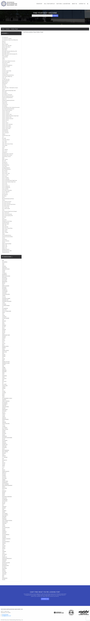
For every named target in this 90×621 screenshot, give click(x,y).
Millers (3, 157)
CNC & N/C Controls (6, 62)
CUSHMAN (4, 316)
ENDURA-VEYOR (5, 346)
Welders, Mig (4, 245)
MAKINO (4, 430)
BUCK (3, 284)
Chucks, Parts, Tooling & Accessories (8, 60)
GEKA (3, 360)
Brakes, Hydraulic (5, 55)
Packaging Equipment (6, 167)
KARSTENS (4, 405)
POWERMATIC (5, 482)
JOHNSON (4, 399)
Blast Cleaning (4, 48)
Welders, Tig (4, 247)
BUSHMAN (4, 287)
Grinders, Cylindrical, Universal (7, 118)
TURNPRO (4, 551)
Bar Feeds (4, 42)
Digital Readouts (5, 82)
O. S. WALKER (4, 457)
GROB (3, 373)
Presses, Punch (4, 184)
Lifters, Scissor (4, 150)
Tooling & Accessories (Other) (7, 236)
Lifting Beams (4, 152)
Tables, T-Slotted (5, 232)
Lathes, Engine (4, 145)
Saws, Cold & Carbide (6, 208)
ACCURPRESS (4, 261)
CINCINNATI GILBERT (6, 298)
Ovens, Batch (4, 166)
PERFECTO (4, 472)
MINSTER (4, 441)
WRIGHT (3, 569)
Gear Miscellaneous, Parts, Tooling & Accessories (11, 107)
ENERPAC (4, 347)
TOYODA (4, 545)
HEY (3, 382)
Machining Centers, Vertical (7, 155)
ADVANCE (4, 266)
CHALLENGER (4, 291)
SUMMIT (3, 528)
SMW (3, 509)
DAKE (3, 322)
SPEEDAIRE (4, 516)
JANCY (3, 396)
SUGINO (3, 526)
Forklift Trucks (4, 103)
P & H (3, 467)
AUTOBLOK (4, 273)
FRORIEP (3, 356)
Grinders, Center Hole (6, 111)
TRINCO (3, 547)
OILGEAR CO (4, 460)
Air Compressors (5, 37)
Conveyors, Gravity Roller (6, 70)
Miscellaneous (4, 162)
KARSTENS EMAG (5, 406)
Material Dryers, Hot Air (6, 156)
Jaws (3, 136)
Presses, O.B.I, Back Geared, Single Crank (9, 180)
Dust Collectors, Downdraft (7, 94)
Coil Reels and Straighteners (7, 65)
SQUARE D (4, 517)
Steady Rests (4, 219)
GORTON (4, 368)
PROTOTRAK (4, 488)
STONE (3, 524)
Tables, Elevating (5, 226)
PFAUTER (4, 474)
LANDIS (3, 416)
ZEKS (3, 576)
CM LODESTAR (5, 308)
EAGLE (3, 339)
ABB (3, 260)
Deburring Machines (5, 80)
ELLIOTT (3, 343)
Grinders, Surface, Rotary (6, 127)
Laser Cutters (4, 141)
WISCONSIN (4, 568)
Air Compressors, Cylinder (6, 38)
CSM (3, 313)
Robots (3, 197)
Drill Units (4, 84)
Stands (3, 218)
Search (55, 15)
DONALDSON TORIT (6, 335)
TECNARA (4, 536)
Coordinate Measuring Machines (8, 75)
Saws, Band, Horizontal (6, 202)
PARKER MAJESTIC (5, 471)
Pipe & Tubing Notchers (6, 169)
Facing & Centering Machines (7, 97)
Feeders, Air (4, 98)
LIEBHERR (4, 422)
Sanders (3, 200)
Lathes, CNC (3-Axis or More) (7, 143)
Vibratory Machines (5, 240)
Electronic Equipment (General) (7, 96)
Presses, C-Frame (5, 174)
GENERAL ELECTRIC (6, 361)
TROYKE (3, 548)
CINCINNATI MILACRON (6, 301)
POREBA (3, 479)
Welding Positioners (5, 249)
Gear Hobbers (4, 105)
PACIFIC (3, 469)
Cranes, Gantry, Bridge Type (7, 76)
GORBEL (3, 367)
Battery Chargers (5, 44)
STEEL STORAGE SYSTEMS (7, 520)
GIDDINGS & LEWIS (6, 363)
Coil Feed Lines (5, 63)
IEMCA (3, 394)
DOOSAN (4, 336)
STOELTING (4, 523)
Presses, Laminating (5, 179)
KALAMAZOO (4, 402)
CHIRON (3, 295)
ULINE (3, 552)
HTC (3, 389)
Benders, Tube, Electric (6, 46)
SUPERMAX (4, 531)
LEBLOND (4, 417)
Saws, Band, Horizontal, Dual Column (8, 204)
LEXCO (3, 420)
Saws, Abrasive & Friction (6, 201)
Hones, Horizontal (5, 132)
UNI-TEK (3, 555)
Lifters (3, 148)
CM (2, 306)
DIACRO (3, 330)
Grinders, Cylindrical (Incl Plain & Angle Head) (10, 115)
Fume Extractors (5, 104)
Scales (3, 209)
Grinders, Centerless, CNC (7, 114)
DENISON (4, 329)
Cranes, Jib (4, 77)
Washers (3, 242)
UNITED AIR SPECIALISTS (7, 558)
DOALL (3, 333)
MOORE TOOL (5, 444)
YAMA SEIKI (4, 572)
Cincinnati (4, 297)
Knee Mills (4, 138)
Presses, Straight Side (6, 186)
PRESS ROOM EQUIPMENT (7, 485)
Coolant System (5, 73)
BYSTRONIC (4, 288)
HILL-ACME (4, 384)
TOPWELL (4, 543)
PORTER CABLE (5, 481)
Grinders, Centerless (5, 112)
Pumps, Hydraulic (5, 188)
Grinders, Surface (5, 122)
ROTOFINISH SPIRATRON (7, 496)
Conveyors (4, 69)
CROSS (3, 312)
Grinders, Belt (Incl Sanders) (7, 110)
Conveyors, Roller (5, 72)
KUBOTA (3, 413)
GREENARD (4, 370)
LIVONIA (3, 426)
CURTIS (3, 315)
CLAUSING (4, 304)
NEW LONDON (5, 451)
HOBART (3, 387)
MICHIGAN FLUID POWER (7, 437)
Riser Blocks (4, 195)
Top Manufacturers (7, 256)
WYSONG (4, 571)
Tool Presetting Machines (6, 235)
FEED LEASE (4, 351)
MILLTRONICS (4, 440)
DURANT (4, 337)
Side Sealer (4, 216)
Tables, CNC (4, 225)
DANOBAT (4, 325)
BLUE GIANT (4, 280)
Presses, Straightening (6, 187)
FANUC (3, 349)
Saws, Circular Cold (5, 207)
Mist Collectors (5, 163)
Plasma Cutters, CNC (6, 173)
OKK (3, 461)
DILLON (3, 332)
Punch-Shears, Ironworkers (7, 190)
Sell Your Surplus (49, 3)
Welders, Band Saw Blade (6, 243)
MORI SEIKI (4, 446)
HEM (3, 380)
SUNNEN (4, 530)
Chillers (3, 58)
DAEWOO (4, 321)
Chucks (3, 59)
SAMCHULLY (4, 498)
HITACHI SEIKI (4, 385)
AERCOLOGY (4, 267)
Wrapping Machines (5, 252)
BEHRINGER (4, 274)
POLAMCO (4, 476)
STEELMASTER (5, 521)
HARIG (3, 377)
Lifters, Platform (5, 149)
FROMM (3, 354)
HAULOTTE (4, 378)
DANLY (3, 323)
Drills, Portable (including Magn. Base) (9, 90)
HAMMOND (4, 375)
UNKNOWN (4, 559)
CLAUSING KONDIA (6, 305)
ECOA (3, 342)
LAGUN (3, 415)
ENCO (3, 344)
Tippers (3, 233)
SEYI (3, 505)
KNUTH (3, 412)
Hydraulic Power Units (6, 135)
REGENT (3, 492)
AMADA (3, 270)
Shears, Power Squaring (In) (7, 214)
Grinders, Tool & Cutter (6, 128)
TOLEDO (3, 540)
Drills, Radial (4, 91)
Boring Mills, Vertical (6, 52)
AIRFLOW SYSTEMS (6, 269)
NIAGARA (4, 453)
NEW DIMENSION (5, 450)
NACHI (3, 448)
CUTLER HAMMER (5, 318)
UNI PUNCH (4, 554)
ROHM (3, 495)
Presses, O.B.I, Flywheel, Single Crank (8, 181)
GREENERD (4, 371)
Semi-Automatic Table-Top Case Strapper (9, 211)
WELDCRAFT (4, 564)
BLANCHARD (4, 278)
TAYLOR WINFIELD (5, 534)
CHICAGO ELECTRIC (6, 294)
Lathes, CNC (4, 142)
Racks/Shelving (5, 194)
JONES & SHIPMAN (5, 401)
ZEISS (3, 575)
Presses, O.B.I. (4, 183)
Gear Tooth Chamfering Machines (8, 108)
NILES (3, 454)
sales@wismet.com (6, 615)
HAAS (3, 374)
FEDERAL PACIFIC (5, 350)
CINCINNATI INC (5, 299)
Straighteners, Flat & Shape (7, 221)
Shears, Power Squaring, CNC (7, 215)
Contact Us (82, 3)
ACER (3, 263)
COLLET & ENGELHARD (6, 311)
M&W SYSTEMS (5, 429)
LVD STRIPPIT (4, 427)
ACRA (3, 264)
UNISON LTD (4, 557)
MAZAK (3, 434)
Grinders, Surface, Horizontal (7, 124)
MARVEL (3, 432)
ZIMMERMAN (4, 578)
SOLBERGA (4, 510)
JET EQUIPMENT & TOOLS (7, 398)
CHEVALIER (4, 292)
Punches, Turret (5, 193)
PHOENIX (4, 475)
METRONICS (4, 436)
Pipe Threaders (5, 170)
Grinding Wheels (5, 129)
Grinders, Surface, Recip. (6, 125)
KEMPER (3, 408)
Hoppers (3, 134)
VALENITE (4, 561)
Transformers (4, 239)
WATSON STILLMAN (6, 562)
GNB (3, 365)
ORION (3, 465)
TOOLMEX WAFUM (6, 541)
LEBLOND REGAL (5, 419)
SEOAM (3, 503)
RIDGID (3, 493)
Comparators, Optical (6, 66)
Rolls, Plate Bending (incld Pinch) (8, 198)
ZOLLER (3, 579)
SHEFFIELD (4, 506)
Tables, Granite (4, 229)
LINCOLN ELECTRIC (6, 423)
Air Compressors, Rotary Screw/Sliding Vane (10, 39)
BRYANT (3, 283)
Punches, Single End (5, 191)
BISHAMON (4, 277)
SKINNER (4, 507)
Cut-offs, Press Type (6, 79)
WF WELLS (4, 566)
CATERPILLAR (4, 290)
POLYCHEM (4, 478)
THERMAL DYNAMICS (6, 538)
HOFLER (3, 388)
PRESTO (3, 486)
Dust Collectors (5, 93)
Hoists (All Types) (5, 131)
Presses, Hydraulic (5, 177)
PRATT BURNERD (5, 484)
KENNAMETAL (5, 409)
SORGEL (3, 512)
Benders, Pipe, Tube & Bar (6, 45)
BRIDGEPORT (4, 281)
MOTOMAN (4, 447)
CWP (3, 319)
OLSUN (3, 464)
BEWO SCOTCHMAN (6, 276)
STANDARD (4, 519)
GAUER (3, 358)
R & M (3, 489)
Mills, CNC (4, 160)
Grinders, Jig (4, 121)
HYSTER (3, 391)
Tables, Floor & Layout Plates (7, 228)
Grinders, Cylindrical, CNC (7, 117)
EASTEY (3, 340)
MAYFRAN (4, 433)
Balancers (4, 41)
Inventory (39, 3)
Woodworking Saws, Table (7, 250)
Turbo (3, 550)
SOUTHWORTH (5, 514)
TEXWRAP (4, 537)
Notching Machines (5, 164)
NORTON (4, 455)
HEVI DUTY (4, 381)
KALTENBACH (4, 403)
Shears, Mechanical (5, 212)
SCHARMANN (4, 499)
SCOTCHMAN (4, 500)
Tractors (3, 238)
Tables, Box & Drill (5, 223)
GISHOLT (4, 364)
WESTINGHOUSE (5, 565)
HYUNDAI (4, 392)
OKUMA (3, 462)
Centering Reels (5, 56)
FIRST (3, 353)
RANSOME (4, 491)
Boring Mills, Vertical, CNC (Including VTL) (9, 53)
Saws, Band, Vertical (5, 205)
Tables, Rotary (4, 231)
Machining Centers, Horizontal (7, 153)
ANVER (3, 271)
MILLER (3, 439)
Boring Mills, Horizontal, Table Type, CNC (9, 51)
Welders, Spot (4, 246)
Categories (5, 33)
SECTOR (3, 502)
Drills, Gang (4, 86)
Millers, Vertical (5, 159)
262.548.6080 (5, 614)
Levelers (3, 146)
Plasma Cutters (5, 171)
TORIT (3, 544)
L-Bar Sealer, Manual (5, 139)
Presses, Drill (4, 176)
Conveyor (4, 68)
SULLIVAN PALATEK (6, 527)
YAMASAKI (4, 573)
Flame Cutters (4, 101)
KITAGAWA (4, 410)
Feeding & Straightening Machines (8, 100)
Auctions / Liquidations (63, 3)
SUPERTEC (4, 533)
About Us (74, 3)
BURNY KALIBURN (5, 285)
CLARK (3, 302)
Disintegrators (4, 83)
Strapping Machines (5, 222)
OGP (3, 458)
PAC (3, 468)
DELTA (3, 328)
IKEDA (3, 395)
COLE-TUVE (4, 309)
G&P (3, 357)
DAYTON (3, 326)
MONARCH (4, 443)
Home (3, 29)
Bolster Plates (4, 49)
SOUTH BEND (4, 513)
